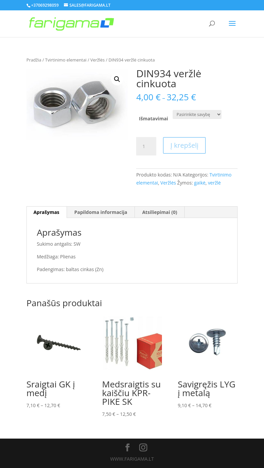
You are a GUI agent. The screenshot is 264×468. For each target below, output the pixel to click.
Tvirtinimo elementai (66, 60)
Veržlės (97, 60)
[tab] (46, 212)
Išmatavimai (153, 118)
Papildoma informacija (100, 212)
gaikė (199, 183)
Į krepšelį (184, 145)
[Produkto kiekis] (146, 146)
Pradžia (33, 60)
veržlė (214, 183)
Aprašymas (46, 212)
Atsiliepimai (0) (159, 212)
